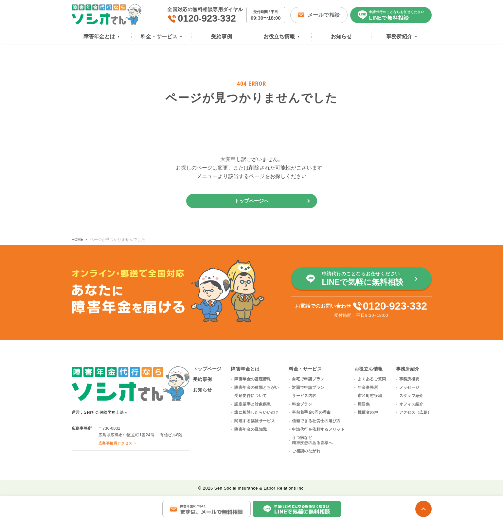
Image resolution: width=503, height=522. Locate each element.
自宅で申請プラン (308, 379)
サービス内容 (304, 395)
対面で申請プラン (308, 387)
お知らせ (202, 389)
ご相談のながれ (306, 451)
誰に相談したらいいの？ (256, 412)
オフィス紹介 (411, 404)
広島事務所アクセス (115, 443)
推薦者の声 (368, 412)
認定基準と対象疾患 (252, 404)
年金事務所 (368, 387)
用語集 (364, 404)
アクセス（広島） (415, 412)
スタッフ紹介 (411, 395)
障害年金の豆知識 (250, 429)
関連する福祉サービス (254, 421)
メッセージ (409, 387)
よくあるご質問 (372, 379)
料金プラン (302, 404)
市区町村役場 (370, 395)
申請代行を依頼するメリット (318, 429)
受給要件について (250, 395)
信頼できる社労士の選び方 (316, 421)
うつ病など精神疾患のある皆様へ (312, 440)
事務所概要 (409, 379)
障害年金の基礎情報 (252, 379)
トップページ (207, 368)
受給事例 (202, 379)
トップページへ (251, 201)
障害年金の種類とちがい (256, 387)
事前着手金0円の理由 (311, 412)
